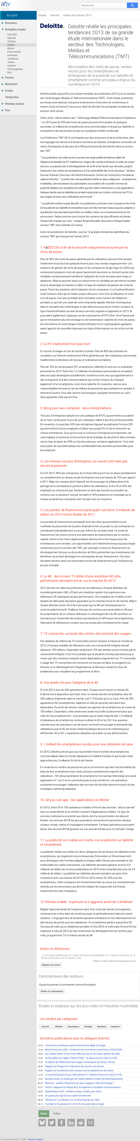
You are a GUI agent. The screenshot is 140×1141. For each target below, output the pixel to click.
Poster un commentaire (52, 991)
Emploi (7, 90)
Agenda (11, 38)
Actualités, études (14, 29)
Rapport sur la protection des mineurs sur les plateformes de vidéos (76, 1070)
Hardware (12, 55)
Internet (45, 1026)
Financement (14, 51)
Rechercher (12, 97)
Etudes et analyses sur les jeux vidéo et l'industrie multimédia (88, 1006)
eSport (10, 48)
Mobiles (59, 1026)
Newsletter (10, 84)
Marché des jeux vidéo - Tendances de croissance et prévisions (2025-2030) (80, 1049)
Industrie (115, 1026)
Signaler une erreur (51, 965)
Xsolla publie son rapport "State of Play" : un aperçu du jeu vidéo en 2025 (77, 1058)
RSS (9, 72)
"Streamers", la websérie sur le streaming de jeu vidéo (69, 1100)
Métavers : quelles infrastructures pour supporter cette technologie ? (76, 1083)
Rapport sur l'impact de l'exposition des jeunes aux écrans (71, 1066)
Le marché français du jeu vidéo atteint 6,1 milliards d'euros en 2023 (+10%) (80, 1074)
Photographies (15, 69)
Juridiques (12, 58)
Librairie (11, 65)
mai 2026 (12, 34)
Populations (73, 1026)
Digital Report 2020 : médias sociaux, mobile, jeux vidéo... (70, 1091)
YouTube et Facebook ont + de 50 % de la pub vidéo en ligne (71, 1104)
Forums (8, 77)
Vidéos (11, 62)
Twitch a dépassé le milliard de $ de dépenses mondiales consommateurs (79, 1087)
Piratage (88, 1026)
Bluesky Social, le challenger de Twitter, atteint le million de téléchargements (80, 1079)
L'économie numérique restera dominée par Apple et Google (72, 1045)
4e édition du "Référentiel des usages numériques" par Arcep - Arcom (76, 1062)
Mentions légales (35, 1139)
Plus (6, 110)
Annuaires (9, 22)
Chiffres (11, 41)
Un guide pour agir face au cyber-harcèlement (64, 1095)
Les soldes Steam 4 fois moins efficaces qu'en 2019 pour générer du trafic (79, 1054)
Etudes (11, 44)
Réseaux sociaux (13, 103)
